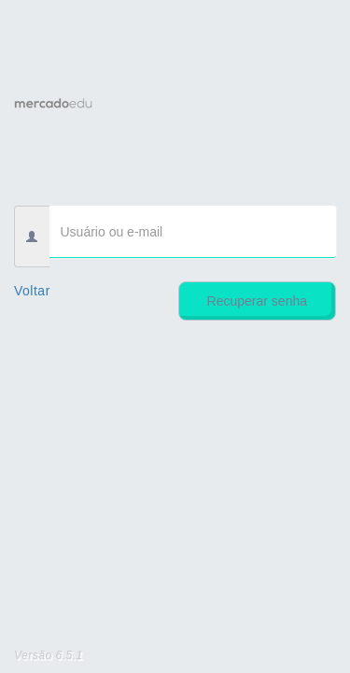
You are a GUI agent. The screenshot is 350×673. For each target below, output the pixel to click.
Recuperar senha (257, 301)
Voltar (32, 290)
